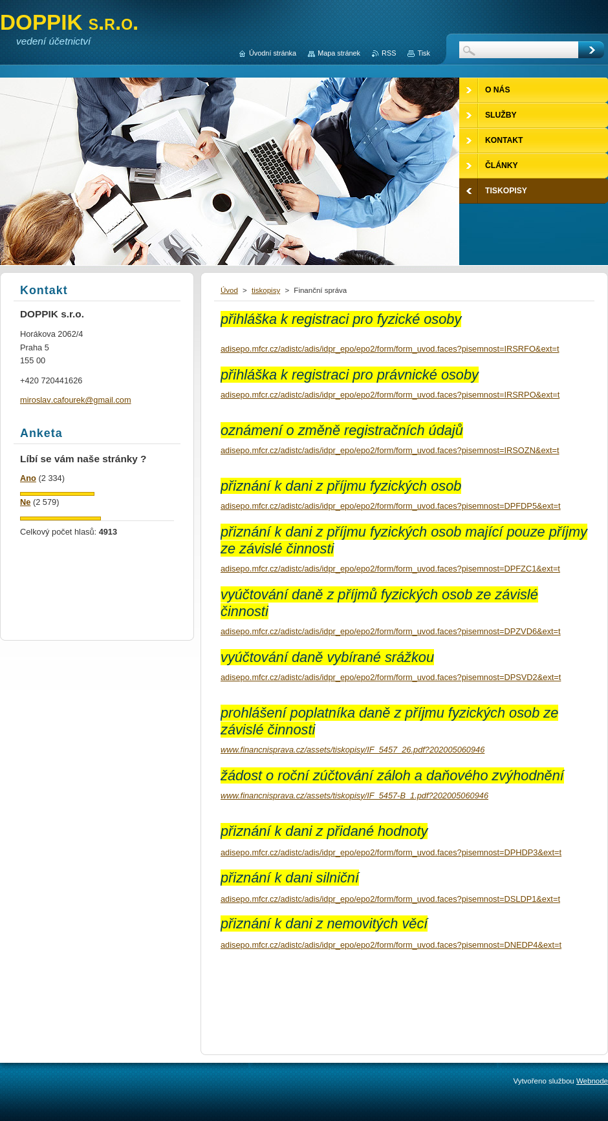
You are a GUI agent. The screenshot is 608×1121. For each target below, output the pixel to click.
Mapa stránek (339, 53)
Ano (28, 478)
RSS (389, 53)
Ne (25, 502)
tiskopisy (266, 290)
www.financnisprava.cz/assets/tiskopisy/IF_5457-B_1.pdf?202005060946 (354, 795)
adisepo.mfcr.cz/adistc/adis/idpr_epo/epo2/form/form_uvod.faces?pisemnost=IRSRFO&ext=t (390, 349)
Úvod (229, 290)
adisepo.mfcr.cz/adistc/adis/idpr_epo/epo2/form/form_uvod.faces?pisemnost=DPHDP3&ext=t (391, 852)
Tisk (423, 53)
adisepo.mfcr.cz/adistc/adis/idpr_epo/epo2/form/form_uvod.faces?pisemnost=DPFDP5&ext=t (391, 506)
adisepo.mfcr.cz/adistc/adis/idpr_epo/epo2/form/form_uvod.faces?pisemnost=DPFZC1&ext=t (390, 568)
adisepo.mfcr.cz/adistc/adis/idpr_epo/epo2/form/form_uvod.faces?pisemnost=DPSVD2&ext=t (391, 677)
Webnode (592, 1081)
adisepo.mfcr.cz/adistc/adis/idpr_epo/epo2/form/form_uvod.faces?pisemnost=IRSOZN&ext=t (390, 450)
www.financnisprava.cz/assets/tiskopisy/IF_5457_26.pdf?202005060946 (352, 749)
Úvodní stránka (272, 53)
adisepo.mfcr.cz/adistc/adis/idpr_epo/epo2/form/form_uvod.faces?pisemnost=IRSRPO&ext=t (390, 395)
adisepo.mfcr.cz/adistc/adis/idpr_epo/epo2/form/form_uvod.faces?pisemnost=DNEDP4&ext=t (391, 945)
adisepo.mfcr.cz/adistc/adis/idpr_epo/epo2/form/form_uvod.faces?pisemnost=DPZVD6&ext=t (391, 631)
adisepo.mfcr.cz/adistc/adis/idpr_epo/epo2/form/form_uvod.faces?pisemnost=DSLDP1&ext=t (390, 899)
